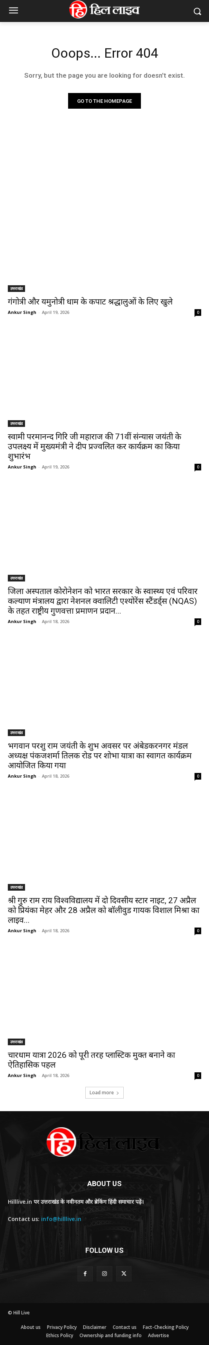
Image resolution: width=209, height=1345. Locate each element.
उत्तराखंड (16, 288)
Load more (104, 1092)
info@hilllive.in (61, 1219)
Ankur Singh (22, 312)
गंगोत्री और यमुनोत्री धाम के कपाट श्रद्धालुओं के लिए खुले (90, 301)
